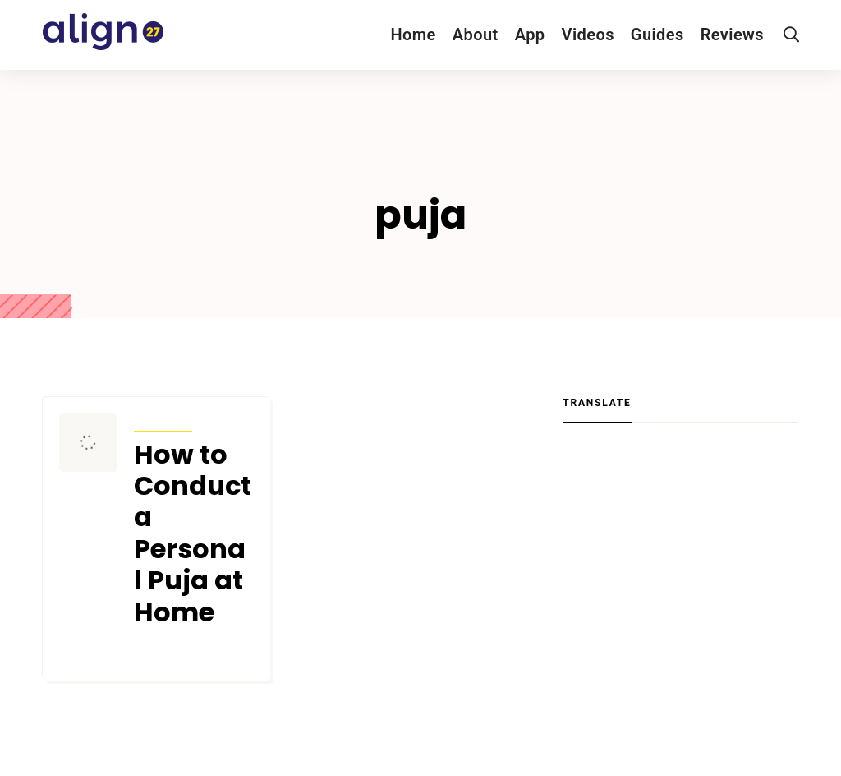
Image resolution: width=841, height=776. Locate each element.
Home (412, 34)
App (530, 34)
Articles (163, 421)
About (476, 34)
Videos (588, 34)
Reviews (732, 34)
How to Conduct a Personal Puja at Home (192, 533)
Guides (657, 34)
